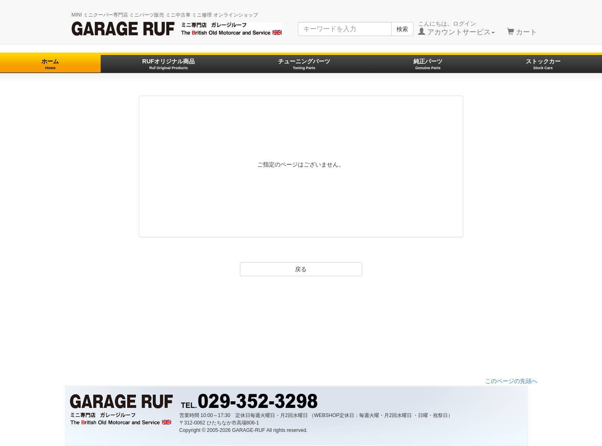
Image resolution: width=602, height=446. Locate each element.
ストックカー (543, 64)
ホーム (50, 64)
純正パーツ (427, 64)
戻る (301, 269)
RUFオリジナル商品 (168, 64)
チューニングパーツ (304, 64)
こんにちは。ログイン (456, 28)
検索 (402, 29)
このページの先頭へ (511, 381)
